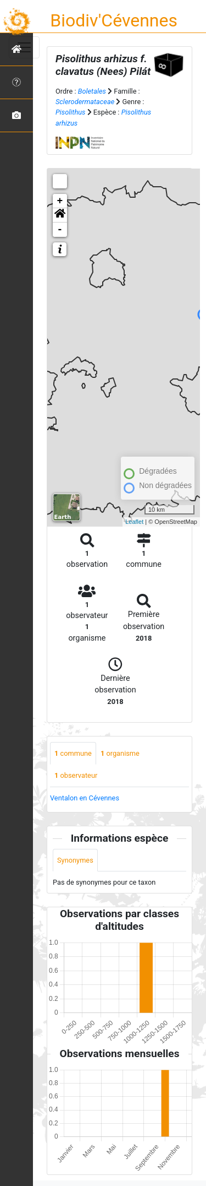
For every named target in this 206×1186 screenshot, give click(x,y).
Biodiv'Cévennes (113, 20)
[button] (60, 215)
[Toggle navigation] (24, 47)
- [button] (60, 229)
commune (73, 753)
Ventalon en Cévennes (84, 798)
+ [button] (60, 201)
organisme (120, 753)
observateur (75, 775)
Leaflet (134, 521)
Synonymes (75, 860)
